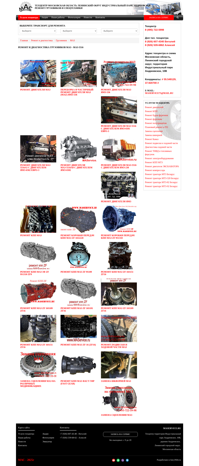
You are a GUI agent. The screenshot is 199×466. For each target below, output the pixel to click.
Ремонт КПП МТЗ (154, 162)
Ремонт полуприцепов (156, 123)
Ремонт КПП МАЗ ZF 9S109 (79, 257)
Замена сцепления (154, 131)
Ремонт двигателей (154, 107)
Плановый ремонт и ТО (156, 127)
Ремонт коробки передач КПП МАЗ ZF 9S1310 (119, 222)
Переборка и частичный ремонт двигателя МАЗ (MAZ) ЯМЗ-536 (79, 78)
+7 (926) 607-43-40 (68, 434)
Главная (24, 40)
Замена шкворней (153, 135)
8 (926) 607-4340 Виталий (160, 41)
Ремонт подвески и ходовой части (161, 143)
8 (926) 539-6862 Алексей (160, 45)
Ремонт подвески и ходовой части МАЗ (119, 331)
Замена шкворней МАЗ (119, 366)
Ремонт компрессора (155, 170)
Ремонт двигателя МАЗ (38, 75)
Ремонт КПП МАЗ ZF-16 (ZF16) (79, 330)
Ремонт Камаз (151, 139)
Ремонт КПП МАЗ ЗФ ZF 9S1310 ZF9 (38, 259)
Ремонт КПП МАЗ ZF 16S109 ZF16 (38, 295)
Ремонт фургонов (153, 119)
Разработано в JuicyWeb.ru (169, 460)
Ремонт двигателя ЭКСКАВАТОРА (162, 166)
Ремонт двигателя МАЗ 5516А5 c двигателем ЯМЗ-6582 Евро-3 (38, 153)
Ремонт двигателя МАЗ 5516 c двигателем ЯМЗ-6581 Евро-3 (119, 114)
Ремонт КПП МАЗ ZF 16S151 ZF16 (119, 259)
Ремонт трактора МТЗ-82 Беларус (161, 182)
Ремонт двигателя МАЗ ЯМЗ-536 (119, 76)
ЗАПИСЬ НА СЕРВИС (158, 17)
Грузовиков (61, 40)
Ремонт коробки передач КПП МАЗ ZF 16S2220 (79, 222)
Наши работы (57, 17)
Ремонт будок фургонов (156, 115)
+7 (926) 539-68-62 (68, 438)
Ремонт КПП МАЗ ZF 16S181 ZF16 (79, 295)
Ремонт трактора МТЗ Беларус (160, 174)
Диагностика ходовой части (158, 147)
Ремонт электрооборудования (159, 158)
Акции (44, 17)
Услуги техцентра (29, 17)
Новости (88, 17)
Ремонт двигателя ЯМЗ (119, 187)
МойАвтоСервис (25, 7)
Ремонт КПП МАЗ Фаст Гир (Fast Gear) (79, 368)
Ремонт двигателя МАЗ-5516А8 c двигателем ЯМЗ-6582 (79, 153)
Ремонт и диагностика (42, 40)
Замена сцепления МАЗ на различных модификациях (38, 369)
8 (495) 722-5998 (154, 29)
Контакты (100, 17)
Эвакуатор (47, 441)
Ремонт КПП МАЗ (38, 221)
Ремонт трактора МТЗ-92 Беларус (161, 186)
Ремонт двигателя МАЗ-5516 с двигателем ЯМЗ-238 (119, 152)
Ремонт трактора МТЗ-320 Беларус (162, 178)
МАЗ (72, 40)
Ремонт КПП (151, 111)
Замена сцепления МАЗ (119, 400)
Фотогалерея (74, 17)
